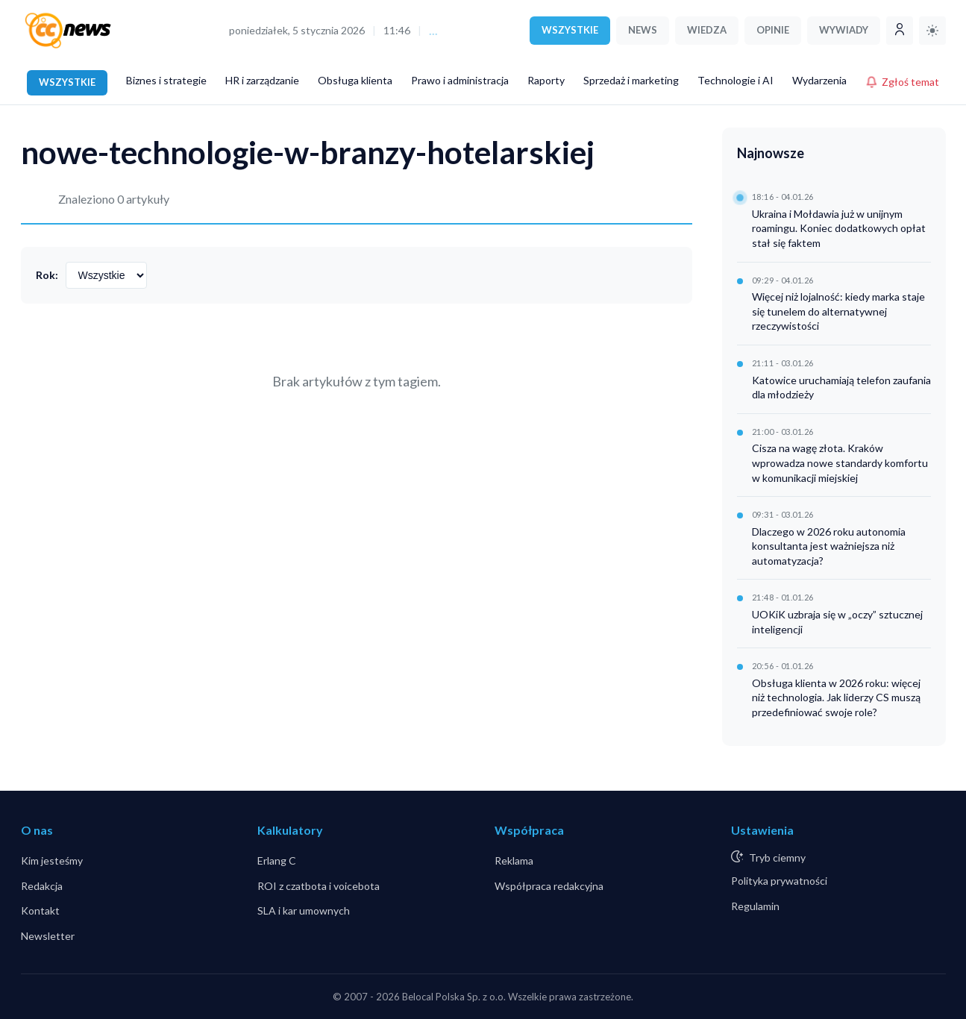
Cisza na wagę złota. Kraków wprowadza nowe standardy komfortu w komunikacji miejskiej (840, 462)
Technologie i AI (735, 80)
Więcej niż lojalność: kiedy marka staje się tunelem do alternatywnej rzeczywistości (838, 311)
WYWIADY (843, 30)
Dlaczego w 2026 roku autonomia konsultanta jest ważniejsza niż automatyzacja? (829, 546)
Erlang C (276, 860)
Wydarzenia (819, 80)
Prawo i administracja (460, 80)
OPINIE (772, 30)
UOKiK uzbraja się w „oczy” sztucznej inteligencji (837, 622)
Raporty (546, 80)
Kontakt (40, 910)
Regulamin (755, 906)
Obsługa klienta (355, 80)
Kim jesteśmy (52, 860)
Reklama (514, 860)
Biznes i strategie (166, 80)
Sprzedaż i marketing (631, 80)
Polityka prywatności (779, 880)
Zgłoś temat (902, 81)
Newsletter (48, 935)
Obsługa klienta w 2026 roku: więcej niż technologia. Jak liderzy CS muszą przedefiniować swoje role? (836, 697)
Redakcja (42, 886)
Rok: (47, 275)
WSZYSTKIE (570, 30)
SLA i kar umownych (303, 910)
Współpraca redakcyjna (549, 886)
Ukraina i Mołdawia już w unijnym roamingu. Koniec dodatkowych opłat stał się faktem (839, 228)
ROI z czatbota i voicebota (318, 886)
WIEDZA (707, 30)
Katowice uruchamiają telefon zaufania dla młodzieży (841, 387)
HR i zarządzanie (262, 80)
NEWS (642, 30)
